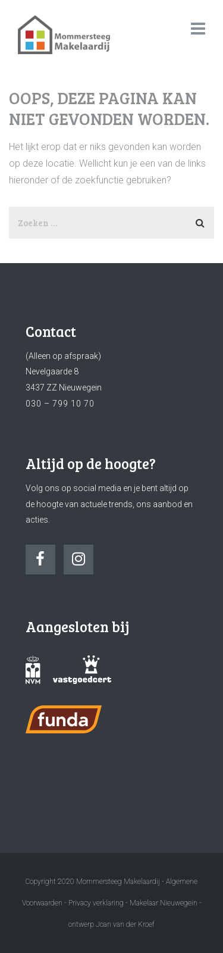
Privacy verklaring (96, 903)
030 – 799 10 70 (60, 403)
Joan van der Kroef (125, 924)
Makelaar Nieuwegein (164, 903)
